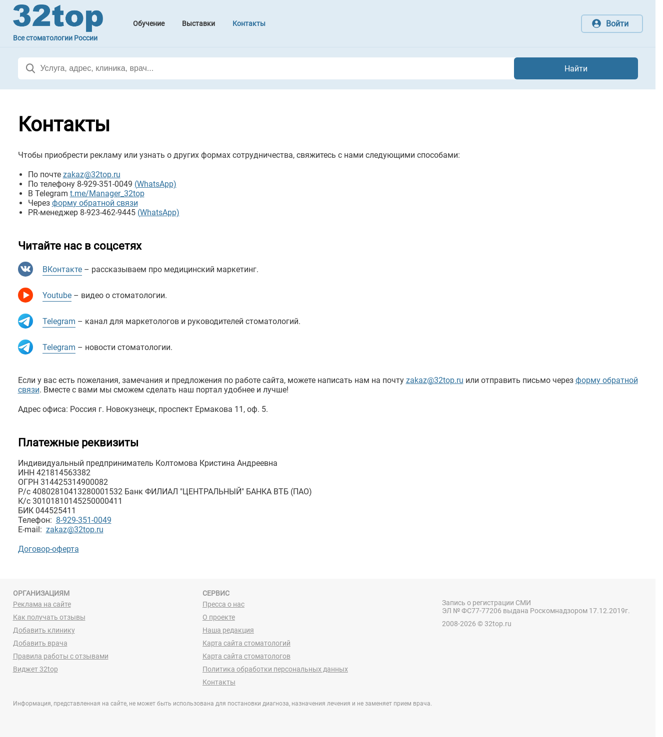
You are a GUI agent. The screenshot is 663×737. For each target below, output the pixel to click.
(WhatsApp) (155, 184)
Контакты (219, 682)
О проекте (218, 617)
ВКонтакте (62, 269)
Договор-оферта (48, 549)
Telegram (59, 321)
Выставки (198, 23)
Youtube (57, 295)
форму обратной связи (95, 203)
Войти (617, 23)
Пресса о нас (223, 604)
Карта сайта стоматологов (246, 656)
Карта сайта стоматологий (246, 643)
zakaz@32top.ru (91, 174)
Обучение (148, 23)
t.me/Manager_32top (107, 193)
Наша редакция (228, 630)
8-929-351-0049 (84, 520)
